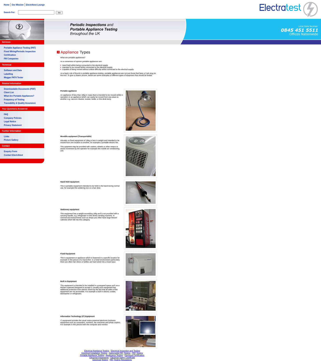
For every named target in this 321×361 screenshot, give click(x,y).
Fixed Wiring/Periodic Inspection (20, 51)
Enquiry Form (10, 151)
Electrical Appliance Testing (96, 351)
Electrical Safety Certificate (122, 357)
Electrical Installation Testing (94, 353)
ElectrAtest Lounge (35, 5)
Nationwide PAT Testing (119, 353)
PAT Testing (137, 353)
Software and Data (13, 70)
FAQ (6, 114)
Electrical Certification (134, 355)
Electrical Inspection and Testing (125, 351)
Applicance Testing (114, 355)
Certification (10, 55)
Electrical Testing (100, 360)
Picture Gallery (11, 140)
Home (5, 5)
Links (6, 136)
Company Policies (12, 118)
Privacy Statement (13, 125)
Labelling (8, 74)
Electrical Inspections (99, 357)
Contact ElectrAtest (13, 155)
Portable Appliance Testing (92, 355)
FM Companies (11, 59)
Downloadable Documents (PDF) (19, 89)
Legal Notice (10, 121)
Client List (9, 92)
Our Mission (18, 5)
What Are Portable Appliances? (19, 96)
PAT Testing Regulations (121, 360)
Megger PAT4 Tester (13, 77)
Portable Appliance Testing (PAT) (20, 48)
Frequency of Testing (14, 99)
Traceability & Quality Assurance (20, 103)
